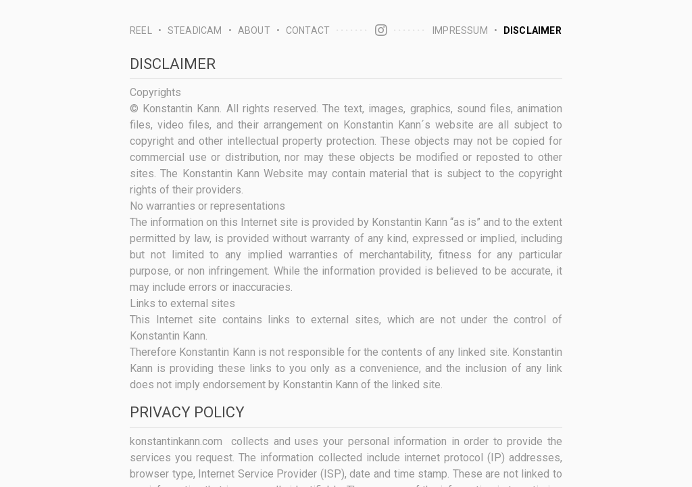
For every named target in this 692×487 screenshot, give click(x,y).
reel (141, 30)
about (254, 30)
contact (308, 30)
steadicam (195, 30)
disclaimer (532, 30)
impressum (460, 30)
